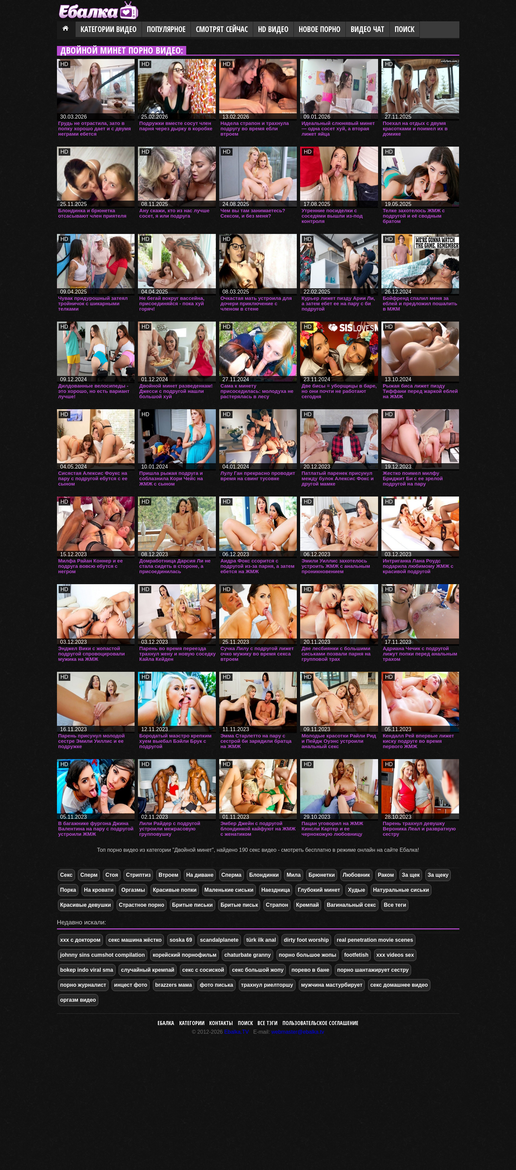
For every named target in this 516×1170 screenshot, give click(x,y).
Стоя (111, 875)
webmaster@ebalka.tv (297, 1032)
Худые (356, 890)
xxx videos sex (395, 955)
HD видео (273, 29)
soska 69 (181, 940)
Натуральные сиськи (401, 890)
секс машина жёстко (135, 940)
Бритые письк (239, 905)
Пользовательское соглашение (320, 1023)
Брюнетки (321, 875)
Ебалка (166, 1023)
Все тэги (267, 1023)
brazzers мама (173, 985)
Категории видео (109, 29)
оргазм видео (78, 1000)
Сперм (89, 875)
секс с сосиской (203, 970)
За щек (411, 875)
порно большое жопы (307, 955)
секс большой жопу (257, 970)
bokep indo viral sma (86, 970)
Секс (66, 875)
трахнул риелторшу (267, 985)
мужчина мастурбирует (331, 985)
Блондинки (263, 875)
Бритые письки (192, 905)
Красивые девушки (85, 905)
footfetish (356, 955)
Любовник (356, 875)
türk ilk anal (261, 940)
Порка (68, 890)
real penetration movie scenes (375, 940)
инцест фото (130, 985)
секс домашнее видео (399, 985)
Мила (293, 875)
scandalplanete (219, 940)
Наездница (275, 890)
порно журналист (83, 985)
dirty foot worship (306, 940)
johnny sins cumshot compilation (102, 955)
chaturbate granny (247, 955)
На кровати (99, 890)
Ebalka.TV (236, 1032)
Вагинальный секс (351, 905)
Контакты (221, 1023)
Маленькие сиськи (229, 890)
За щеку (438, 875)
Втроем (168, 875)
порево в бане (310, 970)
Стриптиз (138, 875)
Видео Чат (367, 29)
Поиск (404, 29)
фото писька (216, 985)
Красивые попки (175, 890)
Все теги (395, 905)
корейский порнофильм (184, 955)
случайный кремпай (147, 970)
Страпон (277, 905)
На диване (200, 875)
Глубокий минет (319, 890)
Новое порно (319, 29)
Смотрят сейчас (222, 29)
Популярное (166, 29)
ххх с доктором (80, 940)
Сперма (232, 875)
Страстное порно (141, 905)
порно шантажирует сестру (373, 970)
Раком (386, 875)
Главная (66, 29)
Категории (192, 1023)
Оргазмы (133, 890)
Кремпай (307, 905)
